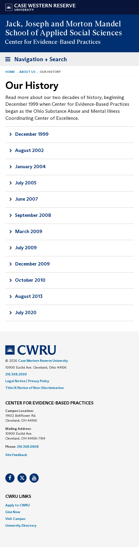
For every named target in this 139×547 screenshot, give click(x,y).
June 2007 (26, 199)
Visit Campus (15, 519)
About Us (27, 72)
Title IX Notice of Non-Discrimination (34, 388)
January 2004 (30, 166)
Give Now (12, 512)
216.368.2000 (16, 374)
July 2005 (26, 183)
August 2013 (29, 296)
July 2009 (26, 248)
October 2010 (30, 280)
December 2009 (32, 264)
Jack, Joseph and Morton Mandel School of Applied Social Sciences (63, 28)
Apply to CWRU (17, 505)
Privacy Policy (38, 381)
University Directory (21, 525)
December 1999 (32, 134)
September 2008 (33, 215)
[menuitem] (69, 505)
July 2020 (26, 312)
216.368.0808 (28, 446)
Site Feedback (16, 455)
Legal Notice (15, 381)
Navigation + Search (34, 60)
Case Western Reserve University (43, 360)
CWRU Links (18, 496)
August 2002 (29, 150)
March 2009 (28, 231)
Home (10, 72)
